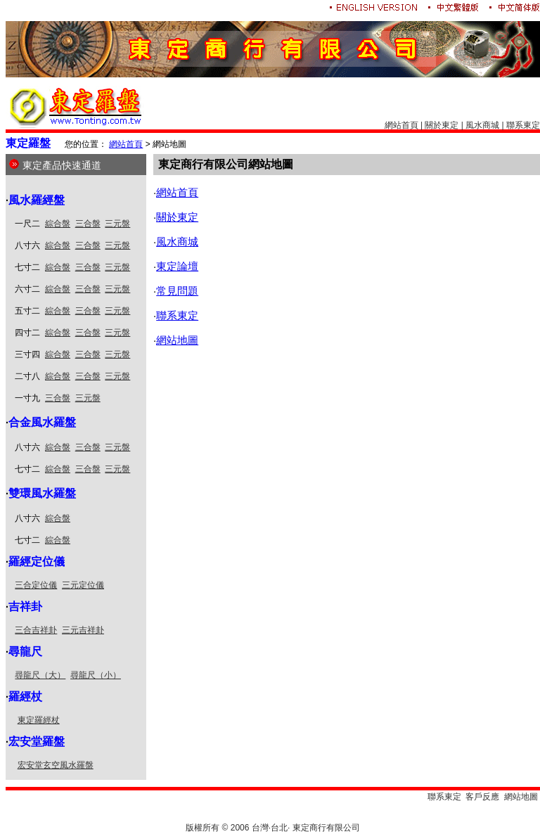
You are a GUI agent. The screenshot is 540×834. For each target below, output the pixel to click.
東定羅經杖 (39, 720)
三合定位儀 (36, 585)
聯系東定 (523, 125)
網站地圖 (177, 340)
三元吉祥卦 (83, 630)
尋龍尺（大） (40, 675)
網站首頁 (401, 125)
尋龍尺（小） (95, 675)
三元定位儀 (83, 585)
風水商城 (482, 125)
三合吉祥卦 (36, 630)
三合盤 (88, 224)
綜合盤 (57, 224)
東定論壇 (177, 266)
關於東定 (441, 125)
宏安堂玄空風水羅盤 (56, 765)
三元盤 (117, 224)
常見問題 (177, 291)
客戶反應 (482, 797)
